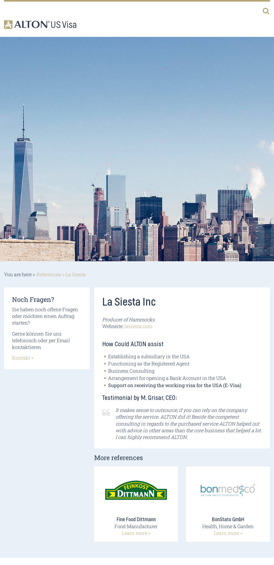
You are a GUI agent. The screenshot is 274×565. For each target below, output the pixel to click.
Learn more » (136, 533)
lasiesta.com (138, 326)
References (49, 274)
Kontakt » (22, 357)
